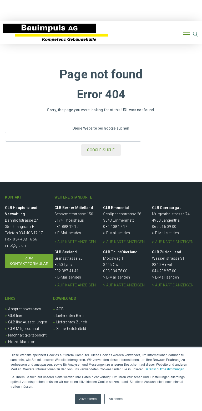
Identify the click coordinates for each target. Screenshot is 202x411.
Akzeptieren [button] (88, 399)
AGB (60, 309)
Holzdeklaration (21, 342)
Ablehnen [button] (116, 399)
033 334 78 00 (115, 271)
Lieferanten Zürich (71, 322)
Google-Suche (101, 150)
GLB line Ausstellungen (27, 322)
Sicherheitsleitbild (71, 329)
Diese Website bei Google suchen (101, 128)
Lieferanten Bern (70, 315)
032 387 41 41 (66, 271)
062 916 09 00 (164, 227)
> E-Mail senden (67, 233)
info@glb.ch (15, 245)
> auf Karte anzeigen (75, 242)
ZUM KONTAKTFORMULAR (29, 261)
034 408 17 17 (31, 233)
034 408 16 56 (25, 239)
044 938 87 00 (164, 271)
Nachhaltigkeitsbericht (27, 335)
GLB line (15, 315)
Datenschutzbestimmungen (164, 369)
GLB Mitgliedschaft (24, 329)
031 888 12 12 (66, 227)
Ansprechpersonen (24, 309)
